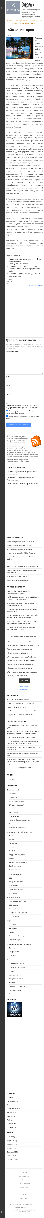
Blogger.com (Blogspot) (17, 855)
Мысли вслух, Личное (16, 964)
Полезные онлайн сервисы (18, 901)
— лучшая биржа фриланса (22, 484)
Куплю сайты (24, 23)
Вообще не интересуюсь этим (19, 676)
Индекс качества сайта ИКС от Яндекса (21, 553)
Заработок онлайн (13, 790)
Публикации (11, 1124)
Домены (12, 858)
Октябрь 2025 (12, 1159)
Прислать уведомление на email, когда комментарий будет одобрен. (20, 412)
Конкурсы (12, 955)
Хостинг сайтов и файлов (18, 862)
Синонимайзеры (14, 940)
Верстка (12, 840)
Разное (9, 960)
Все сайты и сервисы (14, 897)
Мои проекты (13, 975)
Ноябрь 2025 (11, 1156)
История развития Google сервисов (19, 549)
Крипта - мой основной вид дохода (20, 668)
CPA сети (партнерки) (16, 805)
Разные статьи (14, 994)
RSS (16, 462)
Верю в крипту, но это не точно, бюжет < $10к (24, 646)
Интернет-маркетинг (16, 882)
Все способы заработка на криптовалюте (21, 563)
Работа (34, 23)
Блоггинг (12, 948)
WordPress (12, 836)
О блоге (10, 21)
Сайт (8, 394)
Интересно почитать (16, 979)
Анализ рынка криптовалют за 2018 (19, 545)
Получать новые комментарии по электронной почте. (22, 417)
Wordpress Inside (13, 711)
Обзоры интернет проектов (18, 912)
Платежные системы (16, 824)
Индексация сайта (35, 285)
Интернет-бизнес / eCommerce (19, 820)
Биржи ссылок (14, 809)
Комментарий (12, 352)
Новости (12, 982)
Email (8, 385)
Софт (9, 921)
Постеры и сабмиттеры (17, 936)
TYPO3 (11, 847)
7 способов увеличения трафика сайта (20, 542)
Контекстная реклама (16, 801)
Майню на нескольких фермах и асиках (22, 661)
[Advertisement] (22, 308)
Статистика (13, 893)
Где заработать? (22, 21)
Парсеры (12, 932)
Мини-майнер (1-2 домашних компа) (21, 664)
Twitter (27, 462)
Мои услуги (11, 1116)
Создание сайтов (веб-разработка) (19, 832)
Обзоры (11, 971)
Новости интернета (15, 990)
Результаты (24, 686)
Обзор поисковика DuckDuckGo (18, 580)
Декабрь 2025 (12, 1152)
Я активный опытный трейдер (19, 653)
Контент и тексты (15, 870)
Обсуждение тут (24, 689)
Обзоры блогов (14, 952)
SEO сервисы (13, 905)
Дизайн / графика (15, 866)
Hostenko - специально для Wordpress (20, 703)
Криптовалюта (14, 797)
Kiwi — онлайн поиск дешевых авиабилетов (22, 566)
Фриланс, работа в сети (17, 827)
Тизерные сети (14, 816)
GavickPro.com (26, 1211)
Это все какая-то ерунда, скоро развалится (23, 672)
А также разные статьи (24, 768)
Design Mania (11, 714)
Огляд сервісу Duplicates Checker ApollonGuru (23, 737)
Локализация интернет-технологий (23, 266)
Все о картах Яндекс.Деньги (17, 576)
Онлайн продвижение (14, 874)
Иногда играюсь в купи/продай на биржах (22, 657)
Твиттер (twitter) (14, 916)
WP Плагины (13, 843)
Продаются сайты (13, 1108)
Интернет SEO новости (17, 986)
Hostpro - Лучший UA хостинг (17, 707)
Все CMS (12, 851)
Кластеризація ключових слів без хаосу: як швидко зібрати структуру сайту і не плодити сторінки (23, 761)
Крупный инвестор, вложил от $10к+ (21, 642)
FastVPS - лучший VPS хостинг (18, 699)
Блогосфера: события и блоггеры (19, 944)
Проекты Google (14, 909)
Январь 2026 (11, 1148)
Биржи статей (13, 812)
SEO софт (12, 925)
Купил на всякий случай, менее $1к (20, 649)
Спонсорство (11, 1127)
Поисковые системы (16, 889)
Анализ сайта (13, 928)
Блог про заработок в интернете (28, 5)
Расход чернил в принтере (20, 264)
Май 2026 (10, 1137)
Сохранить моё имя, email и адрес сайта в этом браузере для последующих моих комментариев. (22, 407)
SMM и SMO (13, 885)
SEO (10, 878)
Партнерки (12, 794)
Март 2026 (11, 1141)
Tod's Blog (13, 7)
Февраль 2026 (12, 1144)
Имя (8, 377)
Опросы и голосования (17, 967)
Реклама (33, 21)
